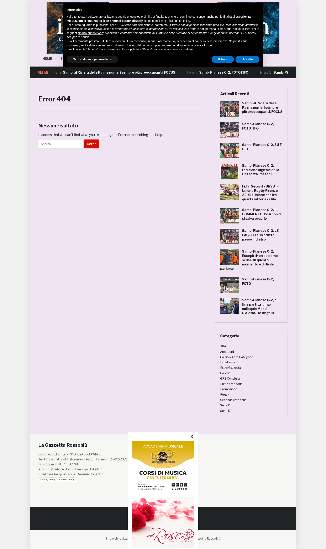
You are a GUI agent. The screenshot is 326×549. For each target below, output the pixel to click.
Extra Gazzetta (230, 367)
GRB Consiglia (230, 378)
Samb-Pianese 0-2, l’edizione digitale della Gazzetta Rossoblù (260, 170)
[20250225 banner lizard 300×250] (163, 467)
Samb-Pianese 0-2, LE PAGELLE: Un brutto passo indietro (260, 235)
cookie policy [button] (182, 20)
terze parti (131, 25)
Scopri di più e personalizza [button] (92, 59)
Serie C (225, 405)
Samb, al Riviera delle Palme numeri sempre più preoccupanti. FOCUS (122, 72)
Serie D (225, 410)
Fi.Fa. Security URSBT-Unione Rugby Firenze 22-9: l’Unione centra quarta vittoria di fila (260, 192)
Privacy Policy (48, 479)
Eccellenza (227, 362)
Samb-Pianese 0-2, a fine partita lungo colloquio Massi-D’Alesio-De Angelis (259, 306)
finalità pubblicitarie (90, 33)
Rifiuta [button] (222, 59)
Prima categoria (231, 384)
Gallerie (225, 373)
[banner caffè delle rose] (163, 522)
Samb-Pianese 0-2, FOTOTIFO (226, 72)
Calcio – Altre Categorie (236, 357)
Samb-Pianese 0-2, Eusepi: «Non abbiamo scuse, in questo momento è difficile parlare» (249, 260)
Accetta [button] (247, 59)
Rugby (224, 394)
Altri (223, 346)
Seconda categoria (233, 400)
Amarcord (227, 351)
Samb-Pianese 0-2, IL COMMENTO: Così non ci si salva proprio (261, 214)
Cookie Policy (66, 479)
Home (47, 58)
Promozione (228, 389)
